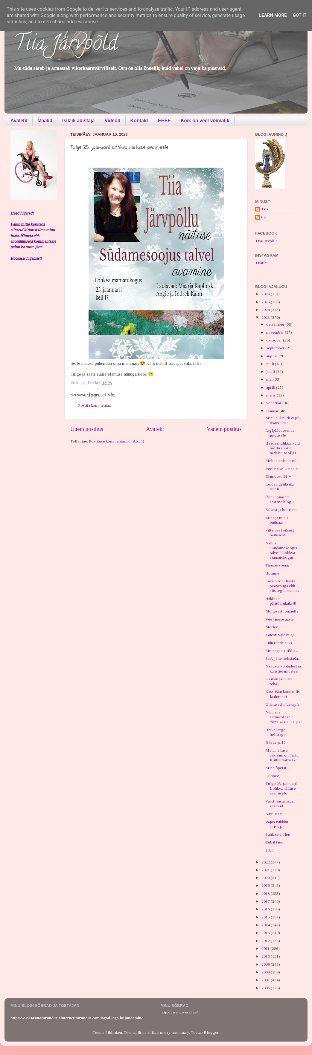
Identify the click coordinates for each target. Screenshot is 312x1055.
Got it (299, 15)
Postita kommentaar (95, 405)
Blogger (211, 1032)
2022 (266, 862)
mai (269, 379)
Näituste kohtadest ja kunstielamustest (283, 668)
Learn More (273, 15)
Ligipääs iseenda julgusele (279, 432)
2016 (266, 909)
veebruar (274, 403)
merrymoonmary (174, 1032)
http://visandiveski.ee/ (179, 1012)
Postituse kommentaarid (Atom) (116, 441)
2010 (266, 956)
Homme (272, 573)
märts (271, 395)
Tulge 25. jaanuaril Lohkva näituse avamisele (281, 788)
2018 (266, 893)
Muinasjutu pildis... (281, 650)
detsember (275, 324)
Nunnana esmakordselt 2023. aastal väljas (282, 717)
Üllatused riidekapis (282, 704)
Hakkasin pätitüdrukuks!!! (280, 601)
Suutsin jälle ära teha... (279, 681)
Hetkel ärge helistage (275, 732)
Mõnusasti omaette (282, 611)
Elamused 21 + (278, 476)
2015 (266, 917)
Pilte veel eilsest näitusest (279, 532)
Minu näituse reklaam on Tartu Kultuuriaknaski (282, 755)
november (275, 332)
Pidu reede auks (278, 643)
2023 (266, 317)
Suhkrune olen (277, 834)
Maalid (44, 120)
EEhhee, (272, 776)
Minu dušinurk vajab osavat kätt (282, 420)
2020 (266, 877)
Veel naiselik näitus (282, 468)
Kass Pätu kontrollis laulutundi (282, 694)
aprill (271, 387)
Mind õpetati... (277, 767)
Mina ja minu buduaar (276, 520)
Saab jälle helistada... (283, 658)
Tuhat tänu (274, 842)
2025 (266, 302)
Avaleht (19, 120)
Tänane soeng (277, 565)
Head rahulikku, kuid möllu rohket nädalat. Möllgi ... (282, 448)
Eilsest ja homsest (281, 509)
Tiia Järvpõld (65, 45)
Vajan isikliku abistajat (276, 824)
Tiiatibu (262, 263)
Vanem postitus (224, 429)
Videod (113, 120)
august (272, 356)
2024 (266, 309)
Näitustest (274, 813)
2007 (266, 980)
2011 (265, 948)
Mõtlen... (273, 627)
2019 (266, 885)
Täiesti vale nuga (280, 635)
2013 (266, 932)
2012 (266, 940)
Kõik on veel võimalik (205, 120)
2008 (266, 972)
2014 (266, 925)
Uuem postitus (86, 429)
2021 (266, 870)
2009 (266, 964)
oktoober (274, 340)
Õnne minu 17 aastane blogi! (279, 499)
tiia (264, 217)
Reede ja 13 (275, 742)
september (275, 348)
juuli (270, 364)
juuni (271, 371)
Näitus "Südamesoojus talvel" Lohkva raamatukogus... (281, 550)
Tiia (264, 209)
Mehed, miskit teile (282, 460)
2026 (266, 294)
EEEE (164, 120)
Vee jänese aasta (279, 619)
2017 (266, 901)
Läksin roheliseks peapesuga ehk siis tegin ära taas (282, 586)
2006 (266, 988)
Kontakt (139, 120)
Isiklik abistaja (78, 120)
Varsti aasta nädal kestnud (280, 803)
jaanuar (272, 411)
